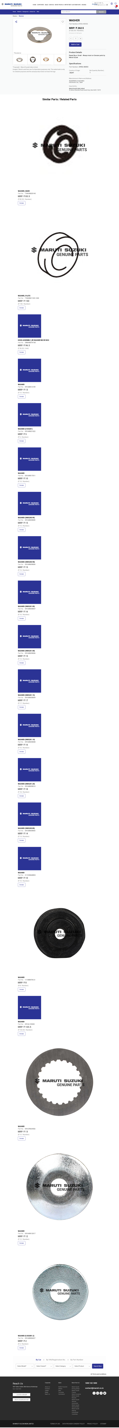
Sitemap (103, 1424)
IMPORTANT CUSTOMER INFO (72, 5)
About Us (32, 11)
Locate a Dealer (22, 1395)
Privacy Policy (92, 1424)
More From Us (59, 5)
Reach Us (47, 1394)
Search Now (98, 1367)
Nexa (59, 1391)
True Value (61, 1393)
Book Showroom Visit (22, 1400)
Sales (46, 5)
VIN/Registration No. (55, 1360)
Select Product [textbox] (79, 1367)
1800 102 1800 (98, 3)
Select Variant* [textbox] (41, 1367)
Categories (25, 11)
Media (46, 1393)
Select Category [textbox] (61, 1367)
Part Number (76, 1360)
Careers (47, 1391)
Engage (84, 5)
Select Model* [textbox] (21, 1367)
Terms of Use (55, 1424)
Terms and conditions (98, 1375)
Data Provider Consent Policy (73, 1424)
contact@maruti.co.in (101, 5)
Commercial (61, 1394)
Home (34, 5)
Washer (21, 16)
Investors (47, 1389)
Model (19, 11)
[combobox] (25, 1366)
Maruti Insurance (76, 1394)
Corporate (40, 5)
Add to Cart (75, 44)
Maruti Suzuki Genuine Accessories (75, 1402)
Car (38, 1360)
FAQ (38, 11)
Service (51, 5)
